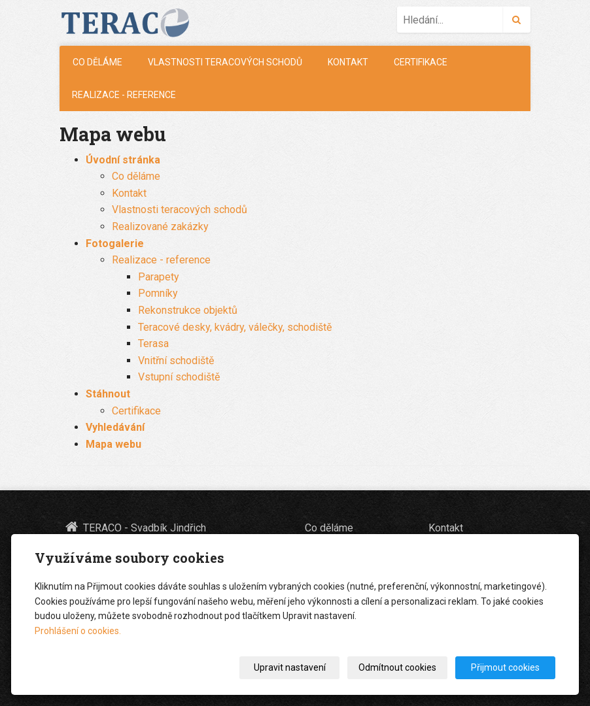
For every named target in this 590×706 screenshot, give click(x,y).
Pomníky (158, 293)
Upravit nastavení (290, 667)
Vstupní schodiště (179, 377)
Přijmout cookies (505, 667)
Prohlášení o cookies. (78, 631)
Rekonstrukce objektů (187, 310)
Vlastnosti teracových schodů (225, 62)
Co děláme (97, 62)
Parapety (158, 277)
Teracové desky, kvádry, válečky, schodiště (235, 327)
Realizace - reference (124, 95)
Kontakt (348, 62)
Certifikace (420, 62)
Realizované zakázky (160, 226)
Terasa (153, 343)
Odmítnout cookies (397, 667)
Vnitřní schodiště (176, 360)
